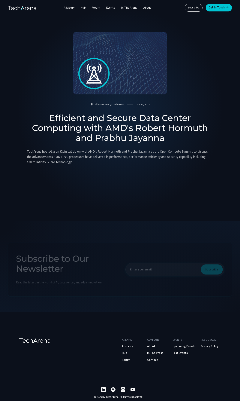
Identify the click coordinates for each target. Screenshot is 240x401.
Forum (96, 7)
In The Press (155, 353)
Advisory (69, 7)
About (147, 7)
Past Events (180, 353)
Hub (83, 7)
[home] (22, 7)
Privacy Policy (210, 346)
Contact (152, 360)
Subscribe (193, 8)
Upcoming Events (183, 346)
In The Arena (129, 7)
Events (110, 7)
